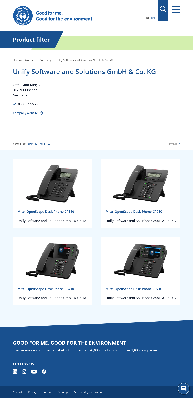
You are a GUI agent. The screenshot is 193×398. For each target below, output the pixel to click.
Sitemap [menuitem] (63, 392)
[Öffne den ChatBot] (183, 388)
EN (153, 18)
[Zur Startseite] (71, 16)
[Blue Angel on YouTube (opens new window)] (34, 371)
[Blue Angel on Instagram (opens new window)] (24, 371)
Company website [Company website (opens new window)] (25, 113)
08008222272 (28, 104)
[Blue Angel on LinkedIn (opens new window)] (15, 371)
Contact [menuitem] (17, 392)
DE (147, 18)
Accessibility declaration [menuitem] (88, 392)
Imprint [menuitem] (47, 392)
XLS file (45, 144)
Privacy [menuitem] (32, 392)
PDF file (33, 144)
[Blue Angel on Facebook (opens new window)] (44, 371)
